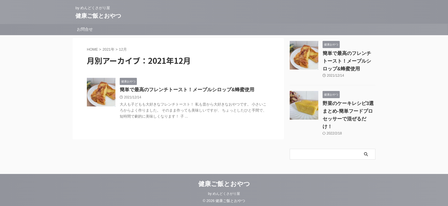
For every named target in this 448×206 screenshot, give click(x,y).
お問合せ (85, 29)
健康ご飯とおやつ (98, 16)
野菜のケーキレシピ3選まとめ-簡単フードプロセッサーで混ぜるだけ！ (349, 111)
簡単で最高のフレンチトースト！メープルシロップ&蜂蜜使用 (183, 90)
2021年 (109, 49)
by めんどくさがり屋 (224, 191)
